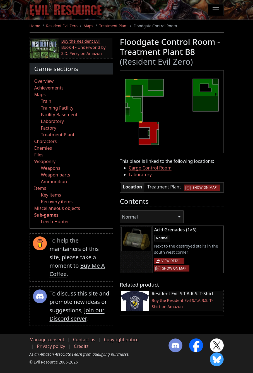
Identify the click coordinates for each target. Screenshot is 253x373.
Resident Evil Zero (62, 25)
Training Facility (57, 108)
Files (39, 155)
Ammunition (54, 181)
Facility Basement (59, 115)
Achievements (49, 88)
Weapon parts (55, 175)
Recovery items (57, 201)
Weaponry (45, 161)
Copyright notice (121, 339)
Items (40, 188)
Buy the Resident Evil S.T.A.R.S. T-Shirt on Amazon (182, 303)
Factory (48, 128)
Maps (88, 25)
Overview (44, 81)
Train (46, 101)
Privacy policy (51, 346)
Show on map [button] (204, 187)
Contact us (84, 339)
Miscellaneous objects (57, 208)
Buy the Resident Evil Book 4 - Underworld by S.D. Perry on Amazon (83, 47)
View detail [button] (172, 260)
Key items (51, 195)
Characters (45, 141)
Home (35, 25)
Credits (81, 346)
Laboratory (52, 121)
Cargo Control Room (150, 168)
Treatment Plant (113, 25)
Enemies (43, 148)
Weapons (51, 168)
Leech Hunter (55, 222)
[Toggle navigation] (216, 9)
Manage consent (47, 339)
